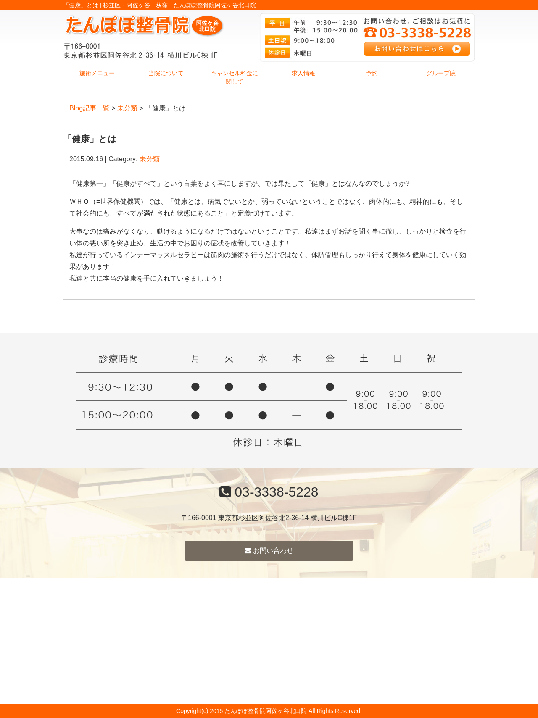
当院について (166, 73)
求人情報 (303, 73)
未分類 (127, 108)
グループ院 (441, 73)
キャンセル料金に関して (234, 77)
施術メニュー (97, 73)
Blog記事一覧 (89, 108)
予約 (372, 73)
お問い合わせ (269, 550)
